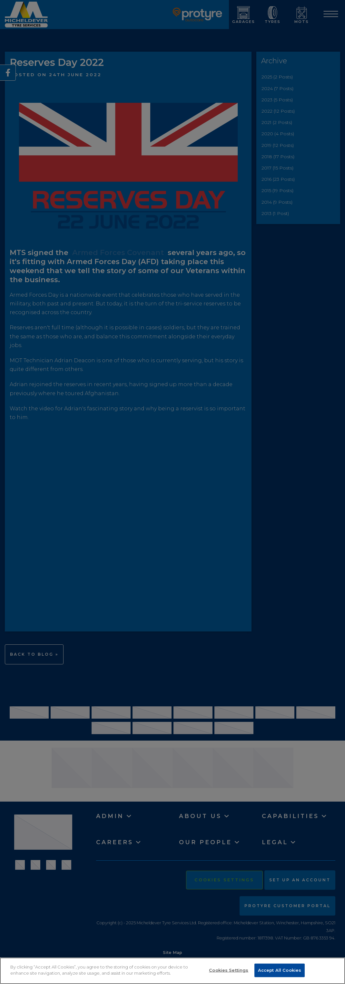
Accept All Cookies (279, 970)
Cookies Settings (228, 970)
